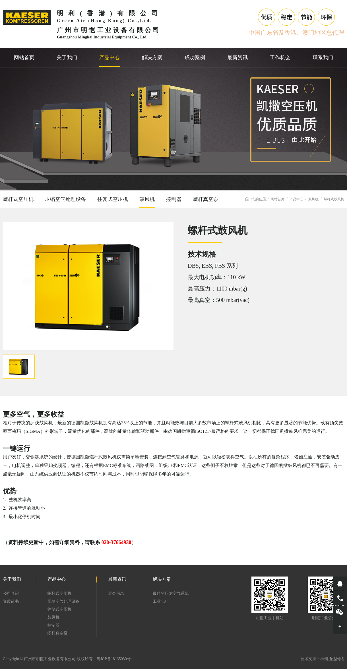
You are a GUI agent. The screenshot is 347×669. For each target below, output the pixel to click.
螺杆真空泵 (205, 199)
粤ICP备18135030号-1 (115, 659)
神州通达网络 (332, 659)
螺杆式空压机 (18, 199)
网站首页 (277, 199)
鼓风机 (313, 199)
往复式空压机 (112, 199)
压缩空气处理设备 (65, 199)
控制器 (173, 199)
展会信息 (116, 593)
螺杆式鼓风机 (334, 199)
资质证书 (11, 601)
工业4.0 (159, 601)
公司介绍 (11, 593)
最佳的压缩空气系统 (171, 593)
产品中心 (296, 199)
